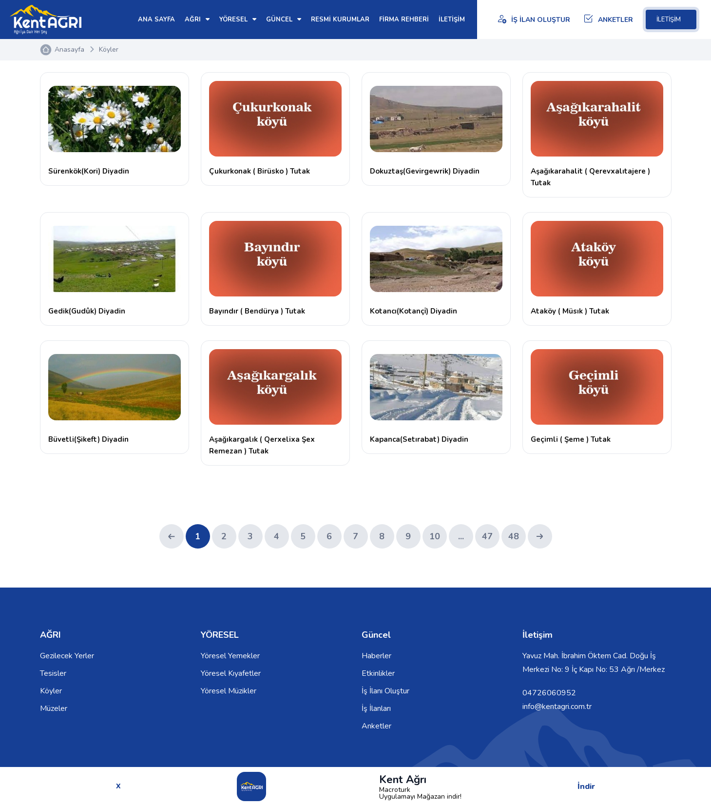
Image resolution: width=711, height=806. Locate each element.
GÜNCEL (283, 19)
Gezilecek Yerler (67, 655)
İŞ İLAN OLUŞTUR (533, 19)
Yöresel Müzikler (228, 691)
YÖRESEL (237, 19)
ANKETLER (608, 19)
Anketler (376, 726)
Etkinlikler (378, 673)
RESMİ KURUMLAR (340, 19)
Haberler (376, 655)
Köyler (108, 49)
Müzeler (53, 708)
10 (434, 536)
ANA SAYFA (156, 19)
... (461, 536)
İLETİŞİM (671, 19)
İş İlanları (376, 708)
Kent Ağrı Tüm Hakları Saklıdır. (91, 782)
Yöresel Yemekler (230, 655)
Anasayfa (69, 49)
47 (487, 536)
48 (513, 536)
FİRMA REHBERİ (404, 19)
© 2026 (155, 782)
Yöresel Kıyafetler (231, 673)
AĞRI (197, 19)
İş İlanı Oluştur (385, 691)
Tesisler (53, 673)
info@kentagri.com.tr (557, 706)
